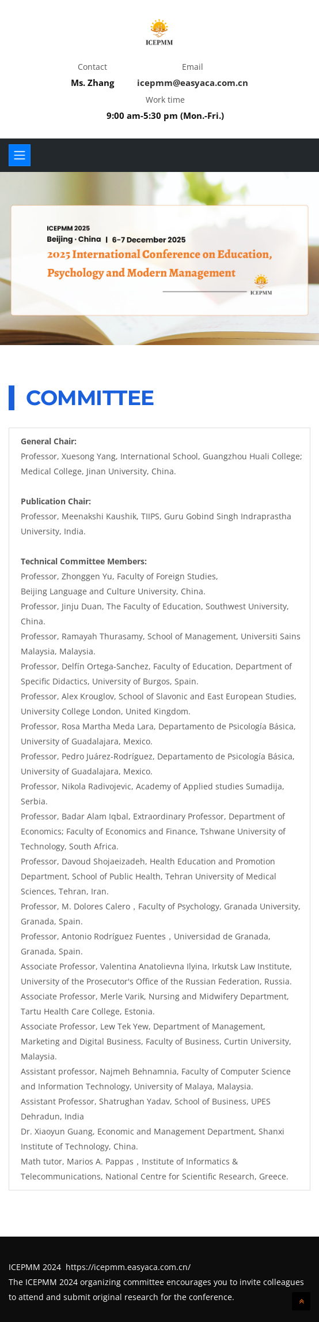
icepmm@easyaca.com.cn (192, 82)
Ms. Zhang (92, 82)
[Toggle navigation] (20, 155)
